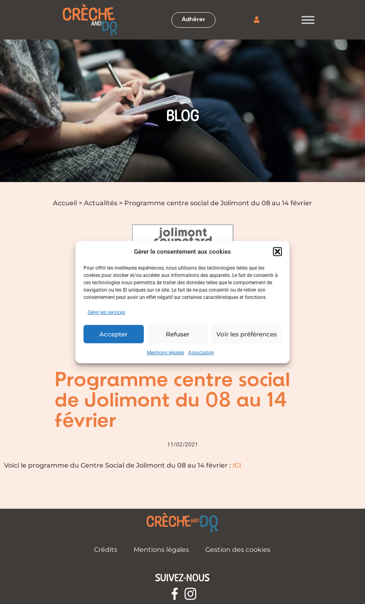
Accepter (113, 334)
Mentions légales (165, 353)
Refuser (177, 334)
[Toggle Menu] (307, 20)
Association (201, 353)
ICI (237, 465)
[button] (277, 252)
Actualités (100, 203)
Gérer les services (106, 312)
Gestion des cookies (237, 549)
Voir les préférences (246, 334)
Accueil (65, 203)
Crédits (105, 549)
